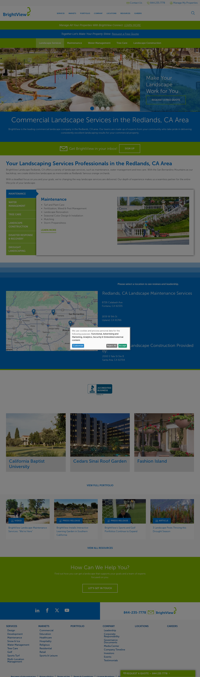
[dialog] (100, 338)
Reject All (111, 345)
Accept (122, 345)
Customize (78, 345)
